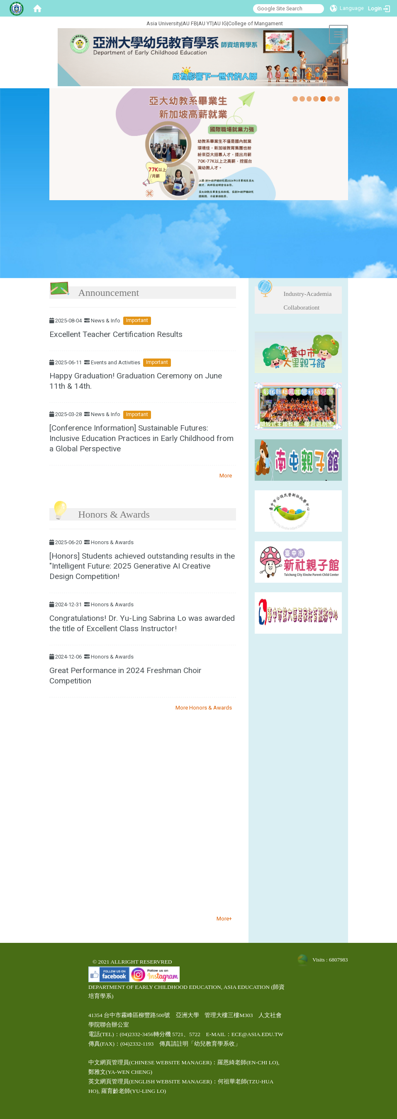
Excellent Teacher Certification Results (116, 334)
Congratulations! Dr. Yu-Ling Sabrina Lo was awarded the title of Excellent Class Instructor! (142, 623)
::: (118, 22)
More (225, 475)
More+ (224, 919)
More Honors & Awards (203, 708)
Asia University (163, 23)
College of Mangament (255, 23)
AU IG (220, 23)
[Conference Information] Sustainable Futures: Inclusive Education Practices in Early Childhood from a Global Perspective (141, 438)
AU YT (205, 23)
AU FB (190, 23)
